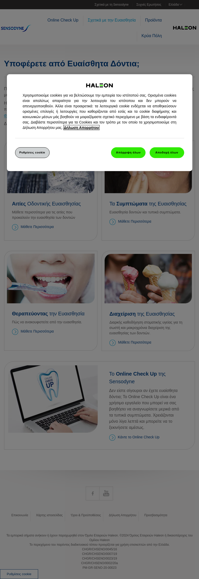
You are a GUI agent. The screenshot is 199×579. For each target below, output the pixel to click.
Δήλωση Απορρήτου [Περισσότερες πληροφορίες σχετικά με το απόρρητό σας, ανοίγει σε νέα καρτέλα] (81, 128)
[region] (99, 122)
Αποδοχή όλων (166, 152)
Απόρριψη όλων (128, 152)
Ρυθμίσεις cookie (32, 152)
